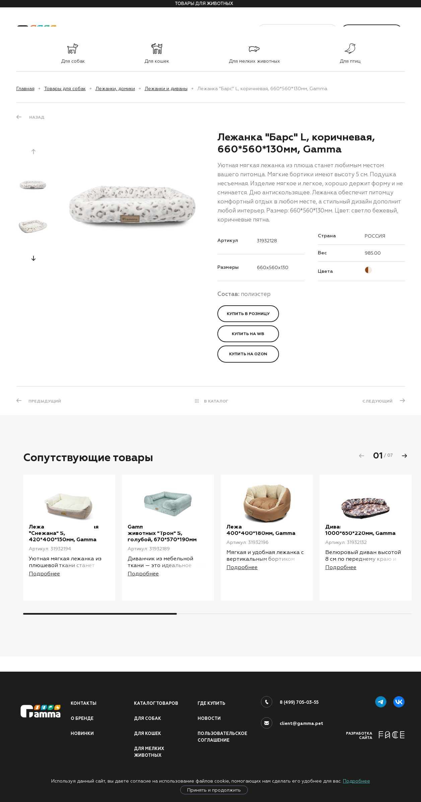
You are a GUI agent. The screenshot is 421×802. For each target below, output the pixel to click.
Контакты (84, 702)
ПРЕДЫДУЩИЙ (45, 401)
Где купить (212, 702)
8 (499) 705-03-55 (300, 701)
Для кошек (148, 733)
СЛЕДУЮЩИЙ (377, 401)
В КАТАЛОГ (216, 401)
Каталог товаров (157, 702)
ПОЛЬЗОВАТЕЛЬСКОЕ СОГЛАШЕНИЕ (223, 736)
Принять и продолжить (214, 790)
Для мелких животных (149, 751)
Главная (25, 88)
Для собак (147, 717)
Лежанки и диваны (166, 88)
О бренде (82, 717)
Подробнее (356, 781)
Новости (209, 717)
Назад (37, 117)
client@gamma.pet (301, 722)
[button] (33, 258)
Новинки (82, 733)
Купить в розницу (248, 313)
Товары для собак (65, 88)
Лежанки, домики (115, 88)
